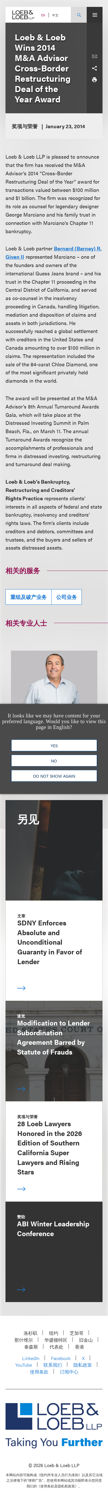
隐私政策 (82, 1364)
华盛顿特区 (55, 1339)
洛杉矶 (30, 1333)
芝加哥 (77, 1333)
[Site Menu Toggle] (95, 15)
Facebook (61, 1358)
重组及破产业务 (28, 596)
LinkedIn (30, 1358)
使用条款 (39, 1371)
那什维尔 (23, 1339)
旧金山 (86, 1339)
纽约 (53, 1333)
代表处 (56, 1346)
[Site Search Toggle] (79, 15)
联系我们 (52, 1364)
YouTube (23, 1364)
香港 (79, 1346)
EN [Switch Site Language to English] (43, 15)
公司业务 (66, 596)
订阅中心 (69, 1371)
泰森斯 (31, 1346)
